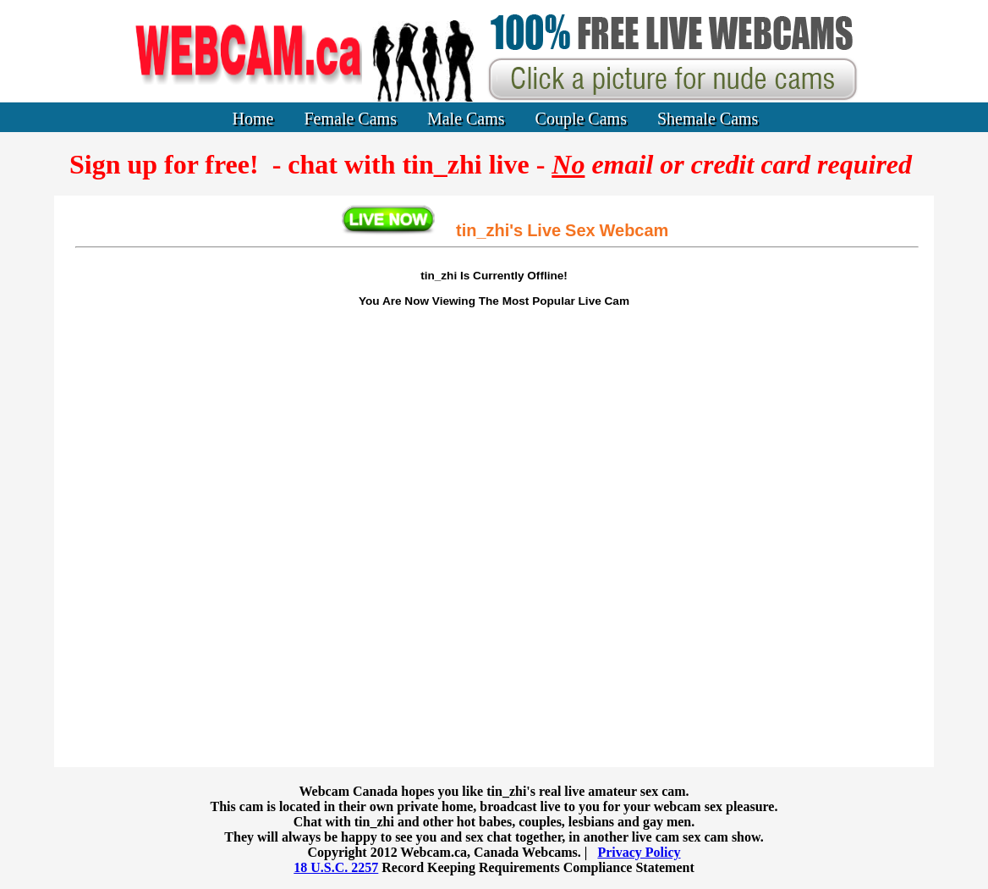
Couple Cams (581, 118)
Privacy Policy (638, 852)
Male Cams (466, 118)
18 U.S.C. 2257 (336, 867)
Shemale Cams (707, 118)
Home (253, 118)
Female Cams (351, 118)
